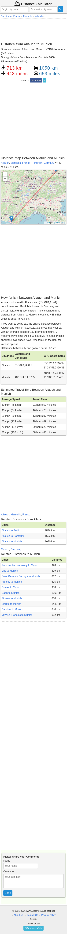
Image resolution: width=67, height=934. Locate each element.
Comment (8, 871)
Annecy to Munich (12, 581)
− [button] (5, 179)
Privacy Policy (48, 915)
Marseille (16, 162)
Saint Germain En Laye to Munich (21, 576)
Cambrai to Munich (12, 609)
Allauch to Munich (12, 541)
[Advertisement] (33, 29)
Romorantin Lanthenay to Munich (20, 565)
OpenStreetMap (59, 223)
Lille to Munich (10, 570)
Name (6, 860)
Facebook (36, 80)
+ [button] (5, 174)
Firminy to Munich (12, 598)
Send (8, 893)
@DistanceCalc (33, 928)
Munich (38, 162)
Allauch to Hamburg (13, 536)
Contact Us (32, 915)
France (26, 162)
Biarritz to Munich (11, 604)
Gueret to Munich (11, 587)
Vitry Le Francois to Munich (17, 615)
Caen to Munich (10, 593)
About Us (18, 915)
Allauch (5, 162)
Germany (49, 162)
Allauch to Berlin (11, 530)
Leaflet (47, 223)
